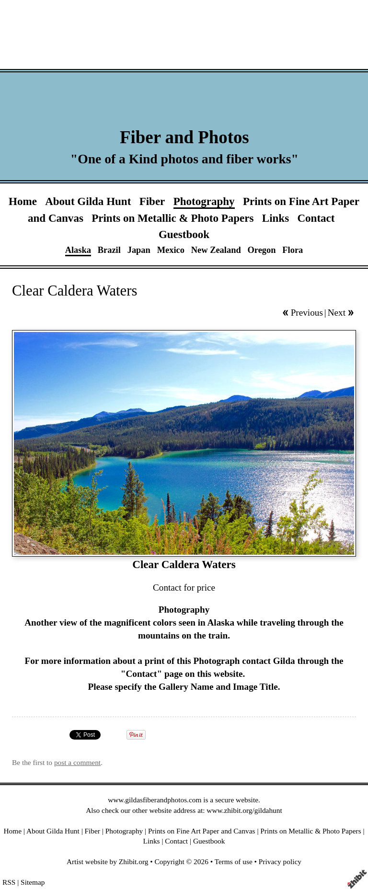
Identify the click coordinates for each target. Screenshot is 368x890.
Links (275, 218)
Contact (315, 218)
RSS (8, 882)
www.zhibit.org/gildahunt (244, 810)
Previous (307, 313)
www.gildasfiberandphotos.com (154, 800)
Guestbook (184, 234)
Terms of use (234, 861)
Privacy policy (280, 861)
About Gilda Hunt (88, 201)
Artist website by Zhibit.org (107, 861)
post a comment (77, 762)
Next (336, 313)
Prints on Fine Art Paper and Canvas (201, 831)
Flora (292, 250)
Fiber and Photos (184, 137)
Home (23, 201)
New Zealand (216, 250)
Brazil (109, 250)
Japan (138, 250)
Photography (204, 201)
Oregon (261, 250)
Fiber (152, 201)
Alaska (78, 250)
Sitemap (33, 882)
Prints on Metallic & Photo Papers (172, 218)
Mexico (170, 250)
